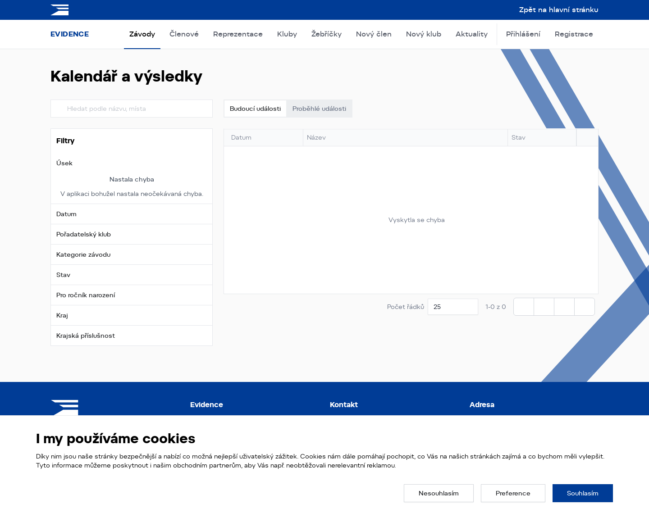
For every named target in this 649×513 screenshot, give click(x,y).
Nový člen (374, 34)
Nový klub (423, 34)
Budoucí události (255, 108)
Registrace (574, 34)
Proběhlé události (319, 108)
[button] (131, 163)
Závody (142, 34)
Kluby (287, 34)
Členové (184, 34)
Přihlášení (523, 34)
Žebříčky (326, 34)
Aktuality (472, 34)
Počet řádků (405, 306)
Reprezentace (238, 34)
